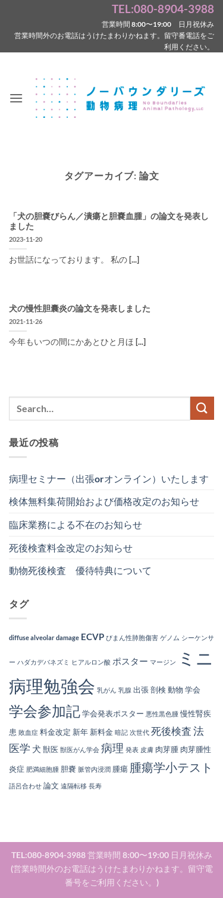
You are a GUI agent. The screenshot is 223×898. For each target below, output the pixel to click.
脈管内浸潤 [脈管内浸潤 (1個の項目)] (94, 769)
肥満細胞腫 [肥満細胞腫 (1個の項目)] (42, 769)
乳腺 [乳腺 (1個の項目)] (124, 690)
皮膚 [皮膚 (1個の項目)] (146, 749)
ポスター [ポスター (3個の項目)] (130, 661)
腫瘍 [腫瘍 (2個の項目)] (120, 769)
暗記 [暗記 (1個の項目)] (121, 732)
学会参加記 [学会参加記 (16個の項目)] (44, 710)
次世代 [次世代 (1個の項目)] (139, 732)
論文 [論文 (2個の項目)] (51, 785)
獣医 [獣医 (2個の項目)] (50, 749)
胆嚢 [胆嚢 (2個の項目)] (68, 769)
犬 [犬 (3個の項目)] (36, 748)
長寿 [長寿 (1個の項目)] (95, 786)
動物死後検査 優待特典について (80, 570)
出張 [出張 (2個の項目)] (141, 689)
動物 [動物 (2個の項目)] (175, 689)
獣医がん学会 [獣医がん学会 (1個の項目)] (79, 749)
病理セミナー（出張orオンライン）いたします (109, 478)
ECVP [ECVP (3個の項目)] (92, 636)
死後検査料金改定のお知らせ (71, 547)
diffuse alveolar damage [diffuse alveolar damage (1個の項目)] (44, 637)
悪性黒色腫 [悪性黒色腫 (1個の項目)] (162, 714)
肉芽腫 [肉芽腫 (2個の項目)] (166, 749)
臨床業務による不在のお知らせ (75, 524)
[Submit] (202, 408)
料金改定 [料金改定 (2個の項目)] (55, 732)
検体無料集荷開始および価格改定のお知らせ (104, 501)
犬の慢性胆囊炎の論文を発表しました (79, 308)
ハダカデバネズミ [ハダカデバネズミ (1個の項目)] (43, 662)
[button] (16, 98)
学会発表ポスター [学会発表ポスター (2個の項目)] (113, 713)
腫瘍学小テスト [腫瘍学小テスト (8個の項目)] (171, 767)
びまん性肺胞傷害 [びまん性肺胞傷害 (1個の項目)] (132, 637)
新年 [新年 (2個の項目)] (80, 732)
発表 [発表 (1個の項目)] (132, 749)
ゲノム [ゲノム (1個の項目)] (170, 637)
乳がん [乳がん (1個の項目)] (107, 690)
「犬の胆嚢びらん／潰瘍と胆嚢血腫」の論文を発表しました (109, 221)
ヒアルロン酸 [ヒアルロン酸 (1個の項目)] (91, 662)
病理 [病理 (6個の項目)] (112, 747)
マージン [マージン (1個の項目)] (163, 662)
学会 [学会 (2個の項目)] (192, 689)
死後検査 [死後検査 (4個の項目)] (171, 731)
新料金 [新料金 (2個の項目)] (101, 732)
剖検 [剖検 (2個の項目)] (158, 689)
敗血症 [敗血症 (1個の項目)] (28, 732)
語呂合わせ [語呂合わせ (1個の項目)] (25, 786)
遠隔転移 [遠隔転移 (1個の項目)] (74, 786)
